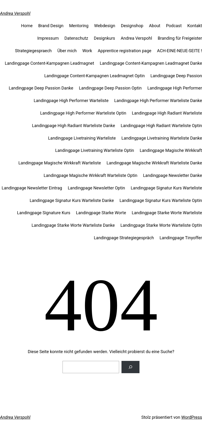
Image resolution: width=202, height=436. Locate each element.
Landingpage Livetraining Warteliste (82, 138)
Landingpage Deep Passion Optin (110, 87)
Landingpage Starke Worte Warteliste (167, 212)
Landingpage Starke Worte (101, 212)
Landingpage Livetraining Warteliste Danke (161, 138)
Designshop (132, 25)
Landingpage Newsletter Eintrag (32, 187)
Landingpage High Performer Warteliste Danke (158, 100)
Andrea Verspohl (15, 13)
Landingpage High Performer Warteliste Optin (83, 113)
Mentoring (79, 25)
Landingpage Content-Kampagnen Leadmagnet (49, 63)
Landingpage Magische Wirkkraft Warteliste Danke (154, 162)
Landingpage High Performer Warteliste (71, 100)
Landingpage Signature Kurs (43, 212)
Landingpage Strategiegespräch (124, 237)
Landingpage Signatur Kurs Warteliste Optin (161, 200)
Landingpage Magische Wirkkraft (171, 150)
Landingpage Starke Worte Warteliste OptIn (161, 225)
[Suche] (130, 367)
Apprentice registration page (124, 50)
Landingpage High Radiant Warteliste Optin (161, 125)
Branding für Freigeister (180, 38)
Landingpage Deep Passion (176, 75)
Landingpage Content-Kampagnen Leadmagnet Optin (94, 75)
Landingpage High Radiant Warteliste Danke (73, 125)
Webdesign (104, 25)
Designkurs (104, 38)
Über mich (66, 50)
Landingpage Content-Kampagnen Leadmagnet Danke (151, 63)
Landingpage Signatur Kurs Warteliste (166, 187)
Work (87, 50)
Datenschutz (76, 38)
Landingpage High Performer (174, 87)
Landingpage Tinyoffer (181, 237)
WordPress (191, 417)
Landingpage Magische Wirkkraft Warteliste (59, 162)
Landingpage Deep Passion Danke (41, 87)
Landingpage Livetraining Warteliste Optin (94, 150)
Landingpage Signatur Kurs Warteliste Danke (72, 200)
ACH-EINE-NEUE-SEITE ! (179, 50)
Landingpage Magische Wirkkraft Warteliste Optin (90, 175)
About (154, 25)
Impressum (48, 38)
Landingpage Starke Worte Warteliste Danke (73, 225)
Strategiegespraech (33, 50)
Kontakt (194, 25)
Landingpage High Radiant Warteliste (167, 113)
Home (26, 25)
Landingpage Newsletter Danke (172, 175)
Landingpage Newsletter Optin (96, 187)
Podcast (174, 25)
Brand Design (50, 25)
